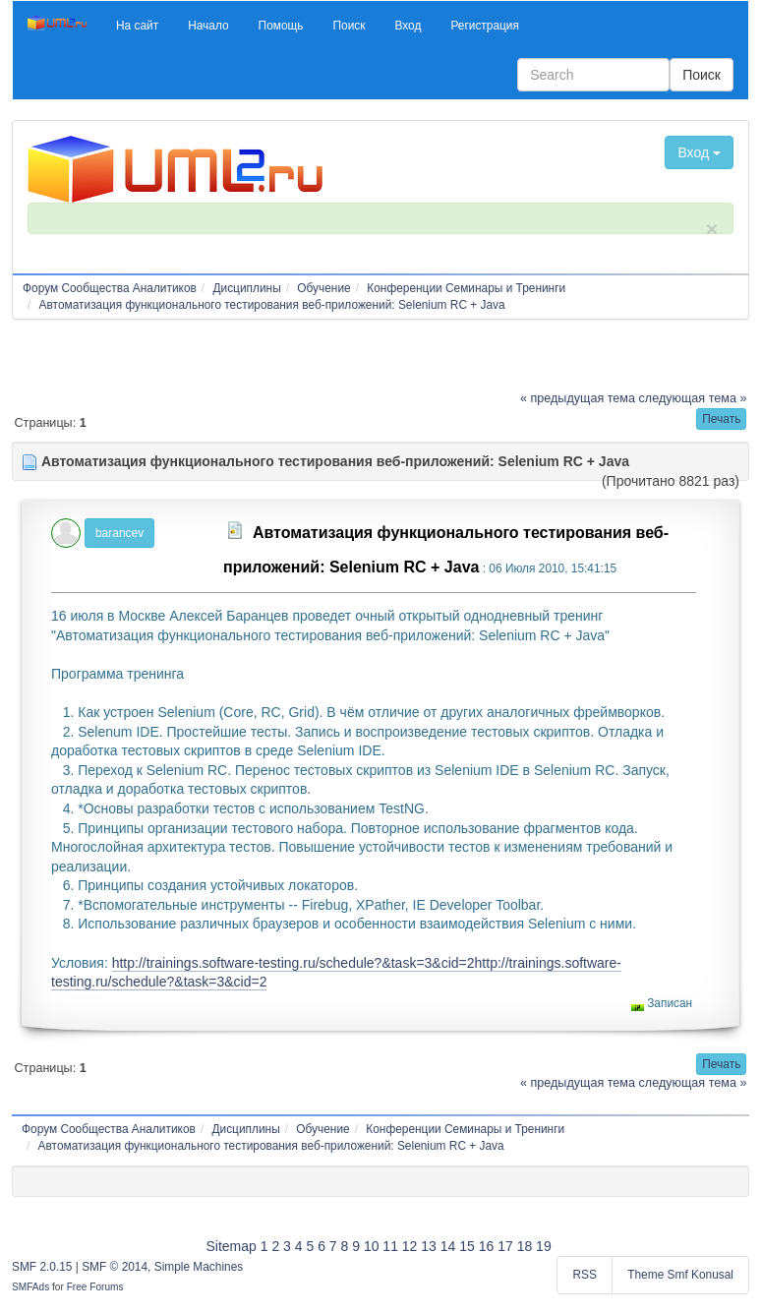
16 (487, 1246)
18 (525, 1246)
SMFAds (30, 1287)
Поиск (701, 75)
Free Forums (95, 1287)
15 (467, 1246)
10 (372, 1246)
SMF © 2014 (114, 1267)
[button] (137, 25)
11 (390, 1246)
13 (429, 1246)
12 (410, 1246)
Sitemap (230, 1246)
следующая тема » (693, 398)
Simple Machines (199, 1267)
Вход (699, 152)
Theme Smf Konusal (680, 1275)
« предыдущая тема (577, 398)
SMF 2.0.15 (42, 1267)
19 (544, 1246)
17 (505, 1246)
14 (448, 1246)
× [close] (712, 228)
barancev (119, 533)
